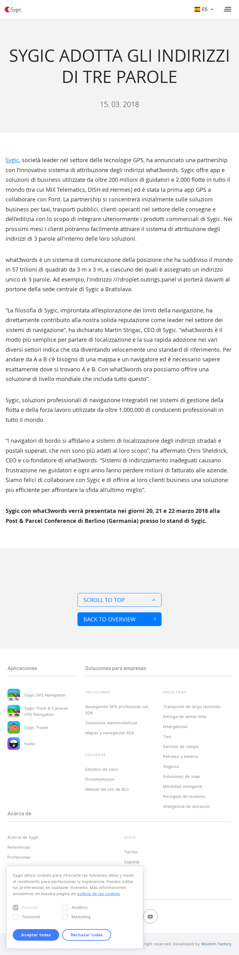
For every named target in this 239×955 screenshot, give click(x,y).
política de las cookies (98, 893)
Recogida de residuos (184, 796)
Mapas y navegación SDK (109, 732)
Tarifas (131, 851)
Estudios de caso (101, 769)
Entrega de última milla (184, 716)
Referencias (18, 847)
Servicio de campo (181, 746)
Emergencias (175, 726)
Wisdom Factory (216, 943)
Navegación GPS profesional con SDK (116, 709)
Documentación (100, 779)
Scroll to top (119, 600)
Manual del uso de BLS (107, 789)
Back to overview (119, 619)
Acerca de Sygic (23, 837)
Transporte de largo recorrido (192, 706)
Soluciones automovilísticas (111, 722)
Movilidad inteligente (182, 786)
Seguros (171, 766)
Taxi (167, 736)
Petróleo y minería (180, 756)
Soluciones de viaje (181, 776)
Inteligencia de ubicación (186, 806)
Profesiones (18, 857)
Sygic (12, 160)
